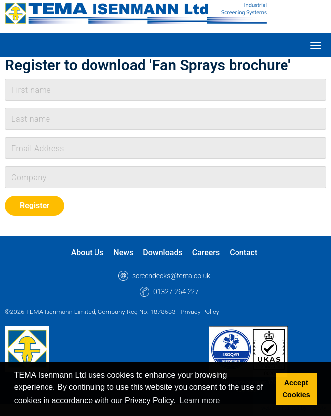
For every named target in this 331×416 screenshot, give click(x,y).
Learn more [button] (200, 400)
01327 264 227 (176, 292)
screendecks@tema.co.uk (171, 276)
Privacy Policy (199, 311)
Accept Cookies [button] (296, 389)
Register (34, 205)
